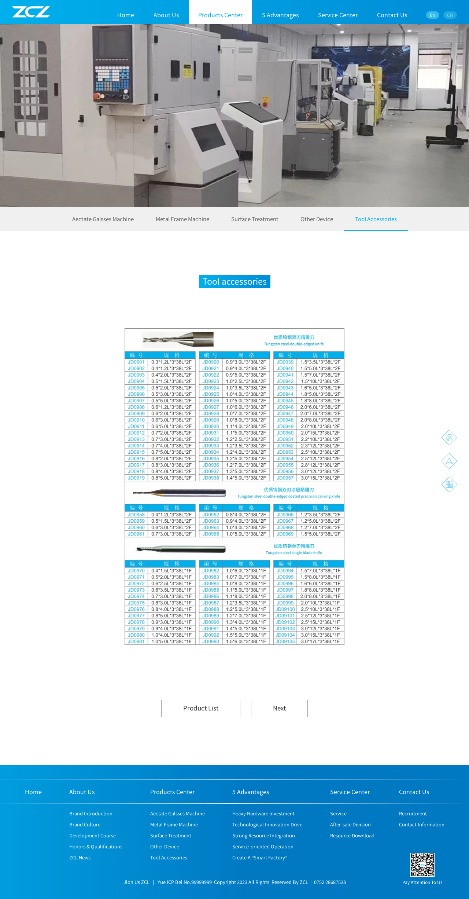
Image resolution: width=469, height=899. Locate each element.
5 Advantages (280, 14)
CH (450, 15)
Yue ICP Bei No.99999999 (185, 892)
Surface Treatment (254, 223)
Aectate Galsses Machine (103, 223)
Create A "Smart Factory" (259, 868)
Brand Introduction (90, 824)
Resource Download (352, 846)
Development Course (92, 846)
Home (125, 14)
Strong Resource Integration (263, 846)
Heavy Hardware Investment (263, 824)
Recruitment (413, 824)
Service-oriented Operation (262, 857)
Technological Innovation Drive (267, 835)
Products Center (220, 14)
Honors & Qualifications (95, 857)
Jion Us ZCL (136, 892)
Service (338, 824)
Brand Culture (84, 835)
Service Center (338, 14)
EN (433, 15)
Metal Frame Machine (182, 223)
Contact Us (392, 14)
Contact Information (421, 835)
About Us (166, 14)
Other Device (316, 223)
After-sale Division (350, 835)
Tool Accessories (376, 223)
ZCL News (80, 868)
